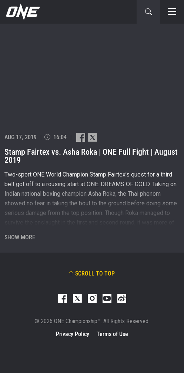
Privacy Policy (72, 334)
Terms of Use (112, 334)
